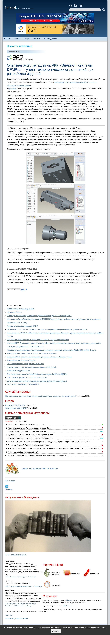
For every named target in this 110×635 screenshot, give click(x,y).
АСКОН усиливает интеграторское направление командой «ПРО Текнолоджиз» (39, 316)
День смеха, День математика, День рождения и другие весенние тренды (37, 381)
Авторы (26, 39)
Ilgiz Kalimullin (9, 581)
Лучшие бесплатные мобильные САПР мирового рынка (30, 435)
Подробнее (9, 615)
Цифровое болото (14, 312)
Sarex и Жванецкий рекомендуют (16, 577)
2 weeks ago (32, 577)
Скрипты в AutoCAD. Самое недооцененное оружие (29, 445)
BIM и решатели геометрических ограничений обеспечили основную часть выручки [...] (40, 396)
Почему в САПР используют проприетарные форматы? (30, 438)
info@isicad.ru (67, 606)
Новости (7, 39)
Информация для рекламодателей (16, 618)
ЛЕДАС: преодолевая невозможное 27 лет (19, 586)
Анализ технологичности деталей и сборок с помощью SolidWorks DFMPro (37, 374)
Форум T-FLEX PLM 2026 (15, 405)
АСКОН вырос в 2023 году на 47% (20, 309)
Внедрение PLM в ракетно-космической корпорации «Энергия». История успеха (39, 357)
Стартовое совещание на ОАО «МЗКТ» (23, 384)
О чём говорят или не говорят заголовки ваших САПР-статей (31, 367)
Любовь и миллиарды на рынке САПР (22, 326)
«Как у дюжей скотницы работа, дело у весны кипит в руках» (31, 353)
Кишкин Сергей (9, 561)
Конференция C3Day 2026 (16, 408)
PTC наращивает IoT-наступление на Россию (25, 364)
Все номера (10, 481)
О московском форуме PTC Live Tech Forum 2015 (27, 377)
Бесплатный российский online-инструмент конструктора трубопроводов (37, 455)
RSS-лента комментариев (15, 555)
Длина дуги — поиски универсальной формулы (27, 425)
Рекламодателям (50, 39)
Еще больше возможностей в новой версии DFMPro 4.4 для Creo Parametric (38, 340)
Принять (55, 631)
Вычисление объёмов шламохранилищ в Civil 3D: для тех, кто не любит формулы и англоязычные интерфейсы (53, 449)
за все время (21, 421)
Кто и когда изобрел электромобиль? (23, 452)
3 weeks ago (27, 606)
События (36, 39)
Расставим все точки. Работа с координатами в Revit (29, 428)
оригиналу (12, 89)
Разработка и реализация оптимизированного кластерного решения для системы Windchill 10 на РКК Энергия (51, 350)
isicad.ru (69, 600)
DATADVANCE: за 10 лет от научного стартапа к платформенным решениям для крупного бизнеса (47, 329)
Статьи (17, 39)
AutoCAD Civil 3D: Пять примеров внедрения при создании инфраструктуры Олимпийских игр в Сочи (49, 442)
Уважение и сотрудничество (18, 371)
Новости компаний (19, 46)
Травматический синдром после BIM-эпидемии (27, 431)
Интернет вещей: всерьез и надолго (21, 360)
